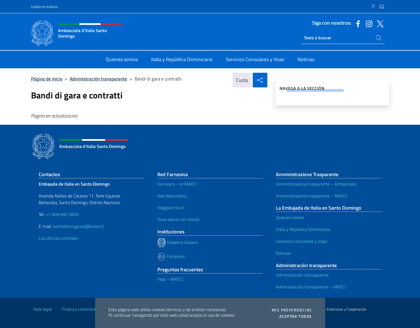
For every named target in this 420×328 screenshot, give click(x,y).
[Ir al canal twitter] (378, 23)
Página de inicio (46, 78)
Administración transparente (98, 78)
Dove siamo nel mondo (178, 219)
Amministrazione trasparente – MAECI (311, 195)
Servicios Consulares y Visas (301, 241)
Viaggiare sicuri (170, 207)
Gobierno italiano (44, 6)
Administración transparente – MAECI (311, 286)
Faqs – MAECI (170, 279)
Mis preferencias (292, 310)
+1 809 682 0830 (62, 214)
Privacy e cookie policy (81, 309)
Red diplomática (172, 195)
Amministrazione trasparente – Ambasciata (316, 184)
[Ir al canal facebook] (356, 23)
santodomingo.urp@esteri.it (78, 226)
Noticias (283, 253)
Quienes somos (290, 217)
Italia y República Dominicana (303, 229)
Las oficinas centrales (58, 238)
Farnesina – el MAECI (177, 184)
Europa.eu (171, 256)
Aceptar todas (295, 316)
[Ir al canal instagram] (367, 23)
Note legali (42, 309)
